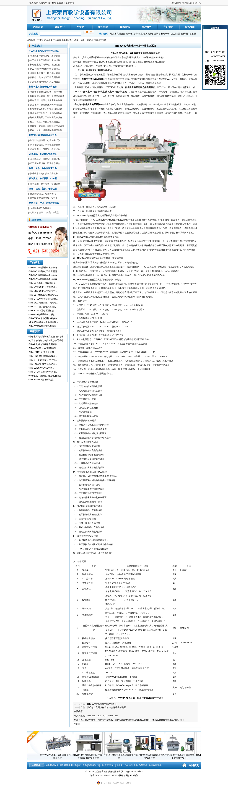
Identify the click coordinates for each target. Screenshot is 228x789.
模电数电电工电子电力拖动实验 (45, 64)
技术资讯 (125, 26)
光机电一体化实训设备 (127, 765)
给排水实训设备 (117, 33)
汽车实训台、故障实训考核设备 (45, 149)
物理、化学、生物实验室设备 (43, 168)
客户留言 (168, 26)
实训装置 (138, 53)
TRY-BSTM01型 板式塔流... (42, 379)
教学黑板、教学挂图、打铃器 (43, 178)
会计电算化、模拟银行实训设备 (45, 159)
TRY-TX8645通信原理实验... (42, 310)
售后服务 (147, 26)
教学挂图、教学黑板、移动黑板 (45, 183)
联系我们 (190, 26)
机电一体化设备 (86, 497)
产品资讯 (35, 262)
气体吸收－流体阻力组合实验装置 (45, 375)
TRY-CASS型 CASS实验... (41, 368)
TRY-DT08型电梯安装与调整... (43, 299)
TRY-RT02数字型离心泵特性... (43, 326)
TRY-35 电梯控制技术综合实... (43, 295)
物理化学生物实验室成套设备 (44, 173)
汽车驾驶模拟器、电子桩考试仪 (45, 140)
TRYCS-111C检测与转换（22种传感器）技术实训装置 (89, 755)
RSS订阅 (133, 775)
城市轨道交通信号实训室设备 (44, 198)
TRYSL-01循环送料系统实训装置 (120, 755)
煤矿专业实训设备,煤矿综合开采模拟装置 (106, 707)
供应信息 (103, 26)
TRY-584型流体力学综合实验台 (102, 704)
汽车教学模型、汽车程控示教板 (45, 144)
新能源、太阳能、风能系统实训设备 (47, 126)
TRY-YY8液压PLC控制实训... (43, 287)
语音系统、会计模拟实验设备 (43, 154)
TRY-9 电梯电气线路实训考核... (44, 344)
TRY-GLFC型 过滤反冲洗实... (43, 360)
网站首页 (38, 26)
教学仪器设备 (155, 765)
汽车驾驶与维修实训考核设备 (43, 135)
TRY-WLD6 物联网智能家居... (43, 283)
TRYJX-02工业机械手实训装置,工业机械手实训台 (181, 755)
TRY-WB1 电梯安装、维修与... (43, 303)
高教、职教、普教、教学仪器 (43, 188)
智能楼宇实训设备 (68, 765)
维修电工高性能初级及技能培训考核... (47, 336)
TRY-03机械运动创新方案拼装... (44, 318)
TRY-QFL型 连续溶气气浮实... (43, 372)
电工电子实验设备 (151, 33)
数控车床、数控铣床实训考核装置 (46, 104)
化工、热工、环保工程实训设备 (45, 121)
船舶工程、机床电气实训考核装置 (46, 100)
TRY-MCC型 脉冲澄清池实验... (43, 348)
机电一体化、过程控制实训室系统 (90, 40)
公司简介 (60, 26)
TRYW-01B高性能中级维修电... (44, 267)
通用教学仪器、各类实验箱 (43, 194)
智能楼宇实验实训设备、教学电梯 (46, 92)
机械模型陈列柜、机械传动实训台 (46, 109)
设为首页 (186, 2)
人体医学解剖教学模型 (40, 208)
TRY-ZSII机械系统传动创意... (43, 314)
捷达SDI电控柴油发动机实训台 (43, 322)
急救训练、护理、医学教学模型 (44, 203)
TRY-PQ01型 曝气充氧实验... (43, 364)
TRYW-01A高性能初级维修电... (44, 279)
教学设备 (143, 765)
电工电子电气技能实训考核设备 (45, 60)
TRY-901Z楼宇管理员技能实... (43, 306)
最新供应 (35, 331)
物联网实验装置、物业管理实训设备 (47, 96)
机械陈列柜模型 (188, 33)
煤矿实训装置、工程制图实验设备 (46, 117)
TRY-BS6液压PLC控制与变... (43, 291)
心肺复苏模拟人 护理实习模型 (44, 212)
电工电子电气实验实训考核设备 (44, 51)
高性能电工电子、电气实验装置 (45, 73)
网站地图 (123, 775)
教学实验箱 (93, 765)
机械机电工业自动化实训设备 (58, 40)
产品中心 (81, 26)
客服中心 (197, 2)
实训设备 (82, 765)
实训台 (118, 104)
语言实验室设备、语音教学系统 (45, 163)
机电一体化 (128, 53)
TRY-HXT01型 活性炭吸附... (42, 352)
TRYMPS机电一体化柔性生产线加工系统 (59, 755)
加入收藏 (176, 2)
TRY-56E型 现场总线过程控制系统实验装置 (151, 755)
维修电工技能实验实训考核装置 (45, 56)
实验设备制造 (52, 765)
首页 (39, 40)
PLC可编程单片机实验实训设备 (45, 69)
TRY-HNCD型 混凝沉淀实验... (43, 356)
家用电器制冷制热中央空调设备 (45, 81)
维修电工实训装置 (134, 33)
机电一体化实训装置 (170, 33)
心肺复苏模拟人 (107, 765)
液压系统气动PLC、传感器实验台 (46, 113)
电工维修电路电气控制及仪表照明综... (47, 340)
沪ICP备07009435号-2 (132, 771)
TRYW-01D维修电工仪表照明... (44, 271)
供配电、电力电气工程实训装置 (45, 77)
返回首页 (194, 765)
